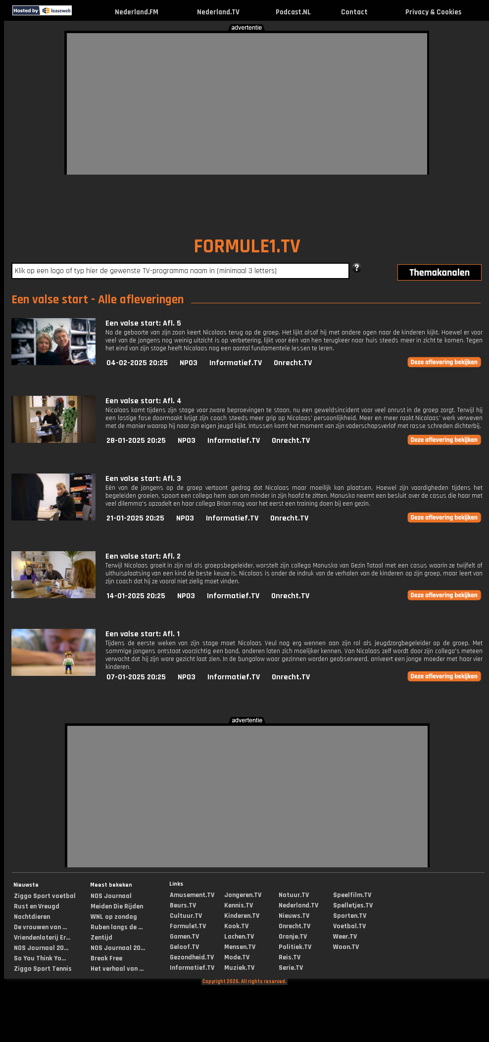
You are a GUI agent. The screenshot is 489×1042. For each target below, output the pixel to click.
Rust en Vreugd (36, 906)
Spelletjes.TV (353, 905)
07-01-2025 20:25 (136, 677)
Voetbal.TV (349, 926)
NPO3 (188, 363)
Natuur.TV (294, 895)
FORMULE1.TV (247, 246)
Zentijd (101, 937)
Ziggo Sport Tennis (43, 968)
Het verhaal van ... (117, 968)
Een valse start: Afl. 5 (143, 323)
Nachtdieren (32, 916)
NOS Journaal (111, 896)
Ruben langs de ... (117, 927)
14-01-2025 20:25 (135, 596)
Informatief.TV (235, 363)
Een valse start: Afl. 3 (143, 479)
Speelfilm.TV (352, 895)
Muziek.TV (239, 967)
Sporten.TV (349, 915)
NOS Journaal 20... (41, 948)
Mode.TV (236, 957)
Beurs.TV (183, 905)
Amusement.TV (192, 895)
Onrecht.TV (293, 363)
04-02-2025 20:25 (137, 363)
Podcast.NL (293, 12)
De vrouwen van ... (40, 927)
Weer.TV (345, 936)
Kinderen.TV (241, 915)
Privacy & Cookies (433, 12)
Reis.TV (289, 957)
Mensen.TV (239, 947)
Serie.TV (291, 967)
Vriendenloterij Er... (42, 937)
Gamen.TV (184, 936)
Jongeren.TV (242, 895)
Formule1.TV (188, 926)
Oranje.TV (293, 936)
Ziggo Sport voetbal (45, 896)
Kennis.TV (238, 905)
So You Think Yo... (40, 958)
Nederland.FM (136, 12)
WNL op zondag (114, 916)
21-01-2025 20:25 (135, 518)
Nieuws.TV (294, 915)
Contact (354, 12)
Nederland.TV (218, 12)
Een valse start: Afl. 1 (142, 634)
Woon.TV (346, 947)
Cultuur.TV (186, 915)
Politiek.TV (295, 947)
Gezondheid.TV (192, 957)
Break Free (106, 958)
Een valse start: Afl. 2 (143, 556)
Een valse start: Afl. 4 (143, 401)
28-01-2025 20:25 (136, 440)
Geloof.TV (184, 947)
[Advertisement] (223, 102)
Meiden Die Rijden (117, 906)
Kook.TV (236, 926)
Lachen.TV (239, 936)
